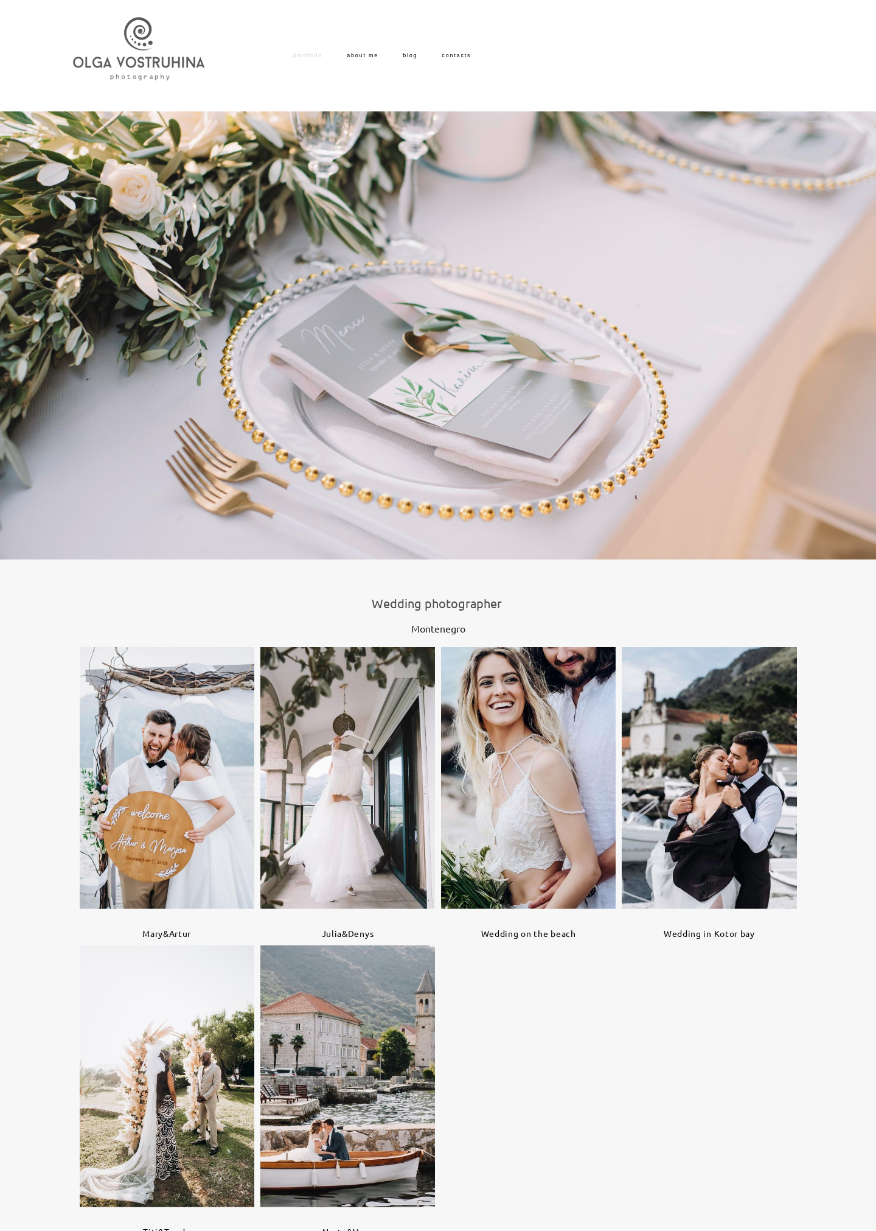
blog (410, 55)
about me (362, 55)
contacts (456, 55)
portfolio (307, 55)
